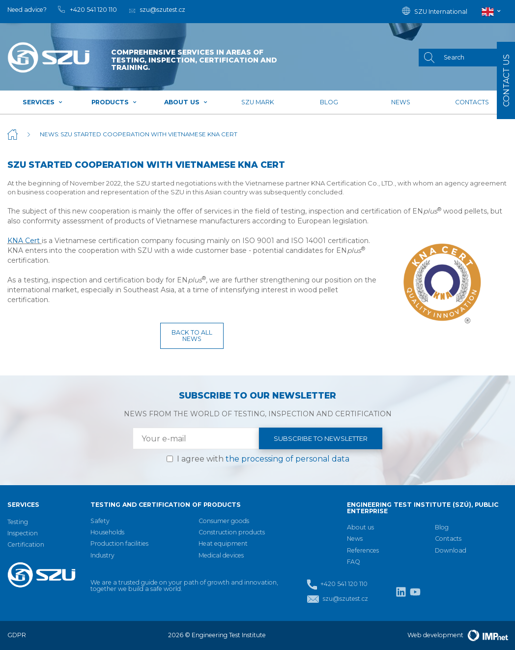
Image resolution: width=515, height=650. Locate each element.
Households (107, 532)
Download (450, 550)
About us (186, 102)
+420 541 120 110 (337, 584)
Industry (102, 555)
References (363, 550)
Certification (25, 544)
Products (114, 102)
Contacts (472, 102)
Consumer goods (224, 521)
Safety (100, 521)
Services (43, 102)
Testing (17, 522)
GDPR (16, 635)
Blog (329, 102)
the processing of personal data (287, 459)
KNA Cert (23, 240)
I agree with (263, 459)
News (400, 102)
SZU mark (257, 102)
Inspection (22, 533)
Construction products (232, 532)
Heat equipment (223, 543)
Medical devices (221, 555)
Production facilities (119, 543)
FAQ (353, 561)
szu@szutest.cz (337, 599)
